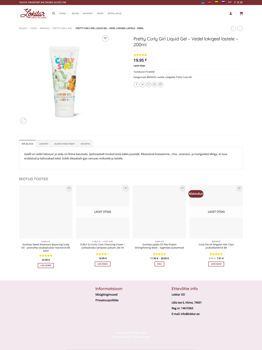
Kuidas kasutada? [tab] (64, 143)
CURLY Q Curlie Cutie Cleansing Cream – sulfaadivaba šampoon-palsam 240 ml (102, 246)
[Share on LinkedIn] (160, 84)
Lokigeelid (170, 77)
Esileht (23, 28)
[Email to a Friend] (148, 84)
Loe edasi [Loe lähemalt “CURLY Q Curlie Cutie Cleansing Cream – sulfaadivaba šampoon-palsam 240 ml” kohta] (102, 264)
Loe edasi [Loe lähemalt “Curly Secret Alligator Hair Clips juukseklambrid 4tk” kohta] (216, 264)
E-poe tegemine (131, 341)
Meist (100, 13)
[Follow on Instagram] (238, 2)
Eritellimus (114, 13)
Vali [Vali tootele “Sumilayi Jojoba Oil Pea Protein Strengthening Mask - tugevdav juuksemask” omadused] (159, 264)
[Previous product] (239, 28)
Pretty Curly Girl (62, 28)
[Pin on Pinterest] (154, 84)
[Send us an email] (241, 2)
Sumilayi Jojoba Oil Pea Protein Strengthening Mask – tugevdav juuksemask (159, 246)
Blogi (75, 13)
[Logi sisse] (230, 13)
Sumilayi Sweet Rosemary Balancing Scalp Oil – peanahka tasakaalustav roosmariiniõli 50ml (45, 247)
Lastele (160, 77)
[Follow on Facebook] (235, 2)
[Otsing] (53, 13)
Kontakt (88, 13)
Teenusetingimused (141, 336)
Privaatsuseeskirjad (121, 336)
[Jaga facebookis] (136, 84)
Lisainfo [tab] (43, 143)
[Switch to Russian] (223, 2)
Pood (63, 13)
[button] (241, 13)
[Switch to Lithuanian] (216, 2)
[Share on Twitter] (142, 84)
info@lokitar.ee (190, 314)
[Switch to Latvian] (209, 2)
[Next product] (233, 28)
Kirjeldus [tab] (27, 143)
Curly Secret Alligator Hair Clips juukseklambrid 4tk (216, 246)
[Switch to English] (229, 2)
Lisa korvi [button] (45, 265)
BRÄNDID (44, 28)
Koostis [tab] (85, 143)
